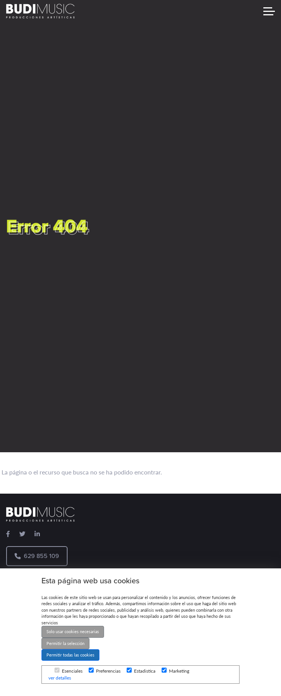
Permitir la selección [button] (65, 643)
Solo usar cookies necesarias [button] (72, 631)
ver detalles (59, 678)
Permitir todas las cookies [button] (70, 655)
